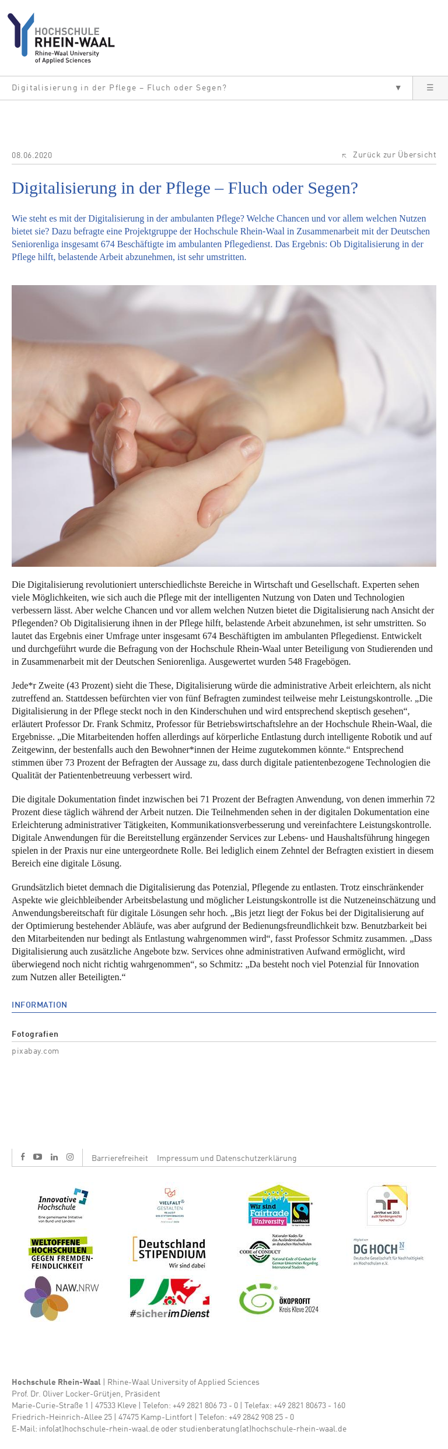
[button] (206, 88)
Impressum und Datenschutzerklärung (227, 1159)
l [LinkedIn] (54, 1157)
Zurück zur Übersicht (394, 155)
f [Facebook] (22, 1156)
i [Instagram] (70, 1157)
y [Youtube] (37, 1156)
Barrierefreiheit (120, 1159)
